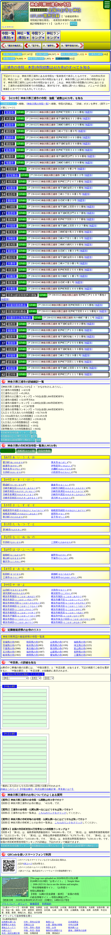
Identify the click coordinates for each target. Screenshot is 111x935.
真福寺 (11, 251)
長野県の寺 (79, 652)
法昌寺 (11, 349)
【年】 (15, 678)
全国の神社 (42, 54)
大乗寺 (11, 263)
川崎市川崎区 (68, 488)
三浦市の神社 (96, 54)
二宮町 (61, 542)
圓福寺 (10, 143)
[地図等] (88, 112)
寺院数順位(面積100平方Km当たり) (17, 439)
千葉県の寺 (8, 648)
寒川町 (13, 517)
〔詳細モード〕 (8, 104)
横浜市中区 (65, 616)
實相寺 (11, 219)
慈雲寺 (11, 213)
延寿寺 (10, 150)
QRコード (27, 864)
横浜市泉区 (18, 599)
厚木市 (59, 462)
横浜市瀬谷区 (66, 609)
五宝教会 (13, 175)
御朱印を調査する (54, 930)
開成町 (13, 485)
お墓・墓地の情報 (54, 925)
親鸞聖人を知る (9, 925)
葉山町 (12, 558)
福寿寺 (11, 324)
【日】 (49, 678)
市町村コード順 (26, 450)
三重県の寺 (79, 655)
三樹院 (11, 206)
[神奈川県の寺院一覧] (38, 104)
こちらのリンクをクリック (52, 813)
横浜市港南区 (20, 606)
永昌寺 (10, 124)
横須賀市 (61, 593)
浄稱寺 (11, 238)
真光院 (11, 244)
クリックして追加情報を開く (17, 916)
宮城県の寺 (8, 642)
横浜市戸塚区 (19, 616)
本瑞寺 (11, 355)
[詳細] (20, 112)
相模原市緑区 (68, 510)
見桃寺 (11, 169)
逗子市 (58, 517)
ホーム (73, 23)
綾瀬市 (11, 465)
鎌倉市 (60, 485)
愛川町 (13, 462)
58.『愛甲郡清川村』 (70, 46)
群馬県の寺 (56, 645)
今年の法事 (73, 925)
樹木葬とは (73, 927)
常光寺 (11, 232)
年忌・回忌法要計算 (11, 933)
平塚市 (60, 558)
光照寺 (11, 181)
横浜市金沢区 (68, 603)
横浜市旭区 (66, 596)
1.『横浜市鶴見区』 (14, 46)
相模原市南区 (20, 513)
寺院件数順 (44, 450)
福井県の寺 (32, 652)
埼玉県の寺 (79, 645)
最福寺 (11, 200)
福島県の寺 (79, 642)
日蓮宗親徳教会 (17, 305)
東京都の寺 (32, 648)
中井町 (12, 542)
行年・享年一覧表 (32, 927)
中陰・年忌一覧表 (32, 930)
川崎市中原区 (68, 494)
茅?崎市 (12, 529)
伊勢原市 (61, 465)
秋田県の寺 (32, 642)
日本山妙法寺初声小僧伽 (22, 295)
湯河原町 (14, 593)
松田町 (12, 574)
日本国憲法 (73, 922)
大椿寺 (11, 276)
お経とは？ (7, 930)
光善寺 (11, 188)
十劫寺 (11, 225)
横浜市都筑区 (19, 612)
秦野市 (59, 555)
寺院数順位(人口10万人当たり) (16, 436)
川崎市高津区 (67, 491)
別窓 (33, 432)
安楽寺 (10, 112)
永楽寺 (10, 118)
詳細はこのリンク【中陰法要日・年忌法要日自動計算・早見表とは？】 (37, 789)
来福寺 (11, 368)
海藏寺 (10, 162)
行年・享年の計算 (32, 922)
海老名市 (12, 469)
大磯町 (61, 469)
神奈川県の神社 (69, 54)
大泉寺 (11, 270)
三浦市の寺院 (62, 58)
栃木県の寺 (32, 645)
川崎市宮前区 (20, 498)
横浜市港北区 (68, 606)
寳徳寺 (11, 343)
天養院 (11, 288)
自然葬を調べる (9, 922)
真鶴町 (61, 574)
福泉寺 (11, 330)
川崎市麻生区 (19, 488)
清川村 (61, 498)
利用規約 (46, 904)
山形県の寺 (56, 642)
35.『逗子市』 (34, 46)
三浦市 (11, 577)
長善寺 (11, 282)
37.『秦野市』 (49, 46)
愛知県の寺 (56, 655)
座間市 (58, 513)
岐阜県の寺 (8, 655)
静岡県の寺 (32, 655)
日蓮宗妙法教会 (17, 311)
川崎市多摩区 (18, 494)
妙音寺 (11, 361)
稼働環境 (34, 904)
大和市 (59, 590)
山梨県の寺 (56, 652)
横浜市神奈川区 (21, 603)
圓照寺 (10, 131)
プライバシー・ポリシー (15, 904)
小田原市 (61, 472)
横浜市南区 (66, 622)
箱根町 (12, 555)
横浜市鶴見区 (67, 612)
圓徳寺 (10, 137)
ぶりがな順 (8, 450)
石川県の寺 (8, 652)
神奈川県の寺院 (36, 58)
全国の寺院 (9, 58)
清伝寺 (11, 257)
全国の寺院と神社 (12, 54)
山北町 (13, 590)
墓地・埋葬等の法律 (77, 930)
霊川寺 (11, 374)
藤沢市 (12, 561)
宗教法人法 (29, 925)
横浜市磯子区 (67, 599)
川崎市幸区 (19, 491)
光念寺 (11, 194)
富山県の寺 (79, 648)
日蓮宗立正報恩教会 (19, 317)
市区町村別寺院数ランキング (15, 432)
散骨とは (50, 922)
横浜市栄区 (18, 609)
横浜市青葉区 (19, 596)
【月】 (36, 678)
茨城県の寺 (8, 645)
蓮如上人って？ (9, 927)
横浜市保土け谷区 (71, 619)
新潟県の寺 (56, 648)
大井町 (12, 472)
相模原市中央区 (24, 510)
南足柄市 (64, 577)
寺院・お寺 (51, 927)
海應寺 (10, 156)
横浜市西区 (17, 619)
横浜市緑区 (18, 622)
